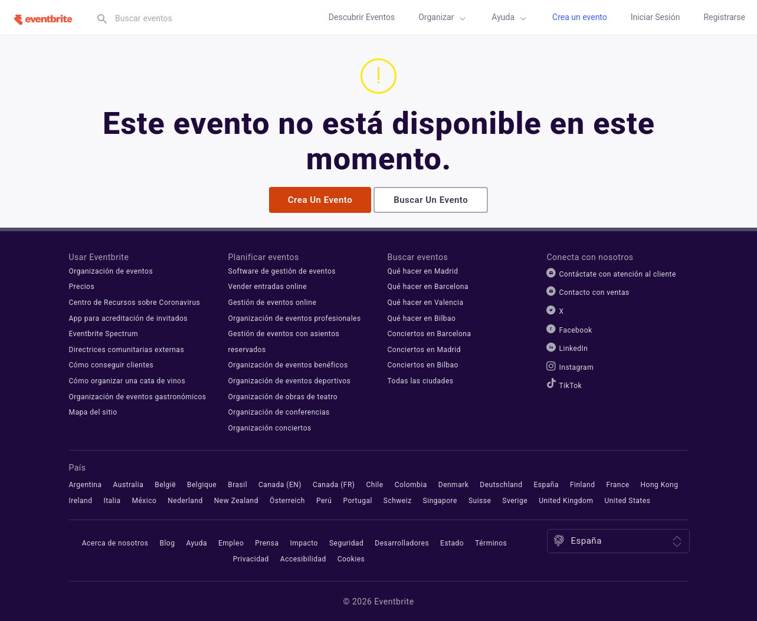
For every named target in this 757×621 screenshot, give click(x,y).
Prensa (266, 542)
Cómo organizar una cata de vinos (127, 380)
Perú (324, 499)
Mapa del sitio (93, 411)
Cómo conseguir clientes (111, 364)
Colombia (411, 483)
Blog (167, 542)
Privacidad (251, 558)
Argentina (85, 483)
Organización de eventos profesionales (294, 317)
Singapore (440, 499)
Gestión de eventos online (272, 301)
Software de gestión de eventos (282, 270)
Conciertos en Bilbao (423, 364)
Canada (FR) (334, 483)
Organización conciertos (270, 427)
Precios (82, 285)
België (165, 483)
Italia (111, 499)
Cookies (351, 558)
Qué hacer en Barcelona (428, 285)
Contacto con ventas (594, 291)
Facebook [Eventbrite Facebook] (575, 329)
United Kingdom (566, 499)
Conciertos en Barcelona (429, 332)
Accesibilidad (303, 558)
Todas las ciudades (421, 380)
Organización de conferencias (279, 411)
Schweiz (398, 499)
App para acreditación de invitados (128, 317)
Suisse (479, 499)
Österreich (287, 499)
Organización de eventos (111, 270)
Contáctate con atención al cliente (617, 273)
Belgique (202, 483)
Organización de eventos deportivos (289, 380)
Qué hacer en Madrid (423, 270)
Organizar (444, 19)
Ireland (81, 499)
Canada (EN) (280, 483)
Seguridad (346, 542)
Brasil (237, 483)
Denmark (453, 483)
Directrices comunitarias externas (127, 348)
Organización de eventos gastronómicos (138, 396)
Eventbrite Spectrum (103, 332)
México (144, 499)
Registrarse (724, 17)
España (546, 483)
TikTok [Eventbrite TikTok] (570, 384)
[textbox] (204, 18)
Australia (128, 483)
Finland (582, 483)
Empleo (231, 542)
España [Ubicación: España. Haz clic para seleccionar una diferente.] (586, 539)
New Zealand (236, 499)
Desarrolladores (402, 542)
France (617, 483)
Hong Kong (660, 483)
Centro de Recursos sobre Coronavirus (135, 301)
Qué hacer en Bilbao (422, 317)
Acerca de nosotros (115, 542)
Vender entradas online (267, 285)
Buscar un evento (431, 198)
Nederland (185, 499)
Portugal (357, 499)
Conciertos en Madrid (424, 348)
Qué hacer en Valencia (426, 301)
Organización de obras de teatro (283, 396)
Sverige (514, 499)
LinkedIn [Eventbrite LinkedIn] (573, 347)
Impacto (304, 542)
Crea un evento (579, 17)
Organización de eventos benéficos (288, 364)
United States (627, 499)
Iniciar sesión (655, 17)
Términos (491, 542)
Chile (375, 483)
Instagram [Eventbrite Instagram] (576, 366)
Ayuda (510, 19)
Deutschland (501, 483)
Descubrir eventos (362, 17)
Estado (452, 542)
